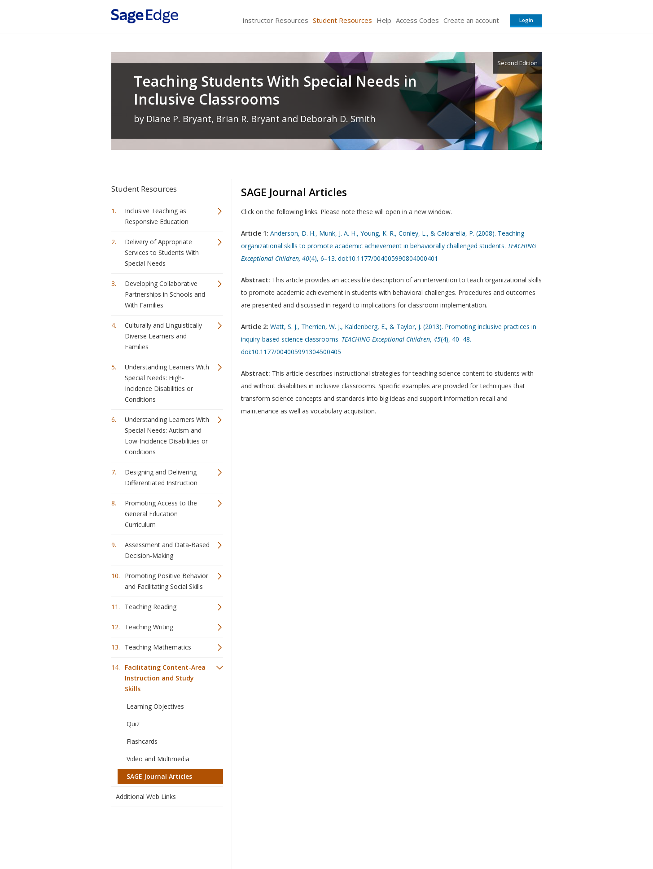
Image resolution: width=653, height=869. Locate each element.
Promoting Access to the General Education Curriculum (161, 514)
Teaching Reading (150, 606)
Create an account (471, 20)
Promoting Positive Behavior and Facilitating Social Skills (166, 581)
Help (384, 20)
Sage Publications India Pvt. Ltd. (241, 835)
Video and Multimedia (158, 759)
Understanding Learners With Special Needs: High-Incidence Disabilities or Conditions (167, 383)
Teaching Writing (149, 627)
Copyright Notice (432, 835)
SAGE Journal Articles (159, 776)
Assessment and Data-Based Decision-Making (167, 550)
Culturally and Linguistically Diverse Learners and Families (163, 336)
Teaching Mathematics (158, 647)
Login (526, 20)
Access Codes (417, 20)
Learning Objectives (155, 706)
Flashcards (142, 741)
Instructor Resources (275, 20)
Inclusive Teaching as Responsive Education (156, 216)
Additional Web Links (146, 796)
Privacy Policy (483, 835)
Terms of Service (378, 835)
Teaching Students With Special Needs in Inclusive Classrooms (275, 90)
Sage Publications (162, 835)
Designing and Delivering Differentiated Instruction (161, 477)
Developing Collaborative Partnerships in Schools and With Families (165, 294)
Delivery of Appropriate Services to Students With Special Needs (162, 252)
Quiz (133, 724)
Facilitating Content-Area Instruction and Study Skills (165, 678)
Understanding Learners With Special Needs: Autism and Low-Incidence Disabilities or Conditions (167, 435)
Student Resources (342, 20)
